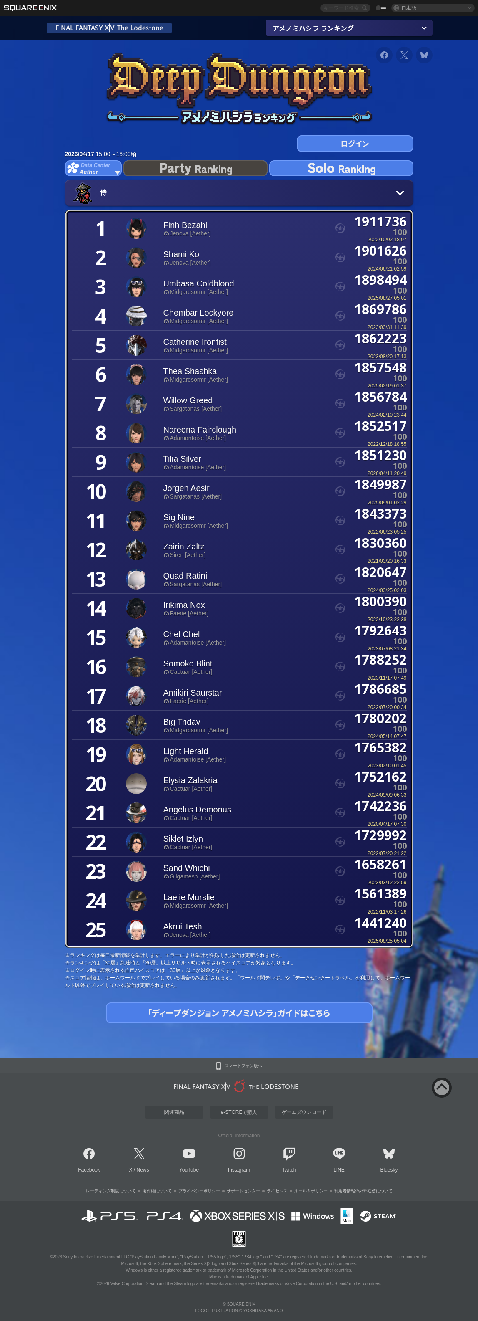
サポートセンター (243, 1191)
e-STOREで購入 (239, 1112)
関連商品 (174, 1112)
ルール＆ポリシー (311, 1191)
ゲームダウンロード (304, 1112)
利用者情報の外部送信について (363, 1191)
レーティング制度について (111, 1191)
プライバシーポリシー (199, 1191)
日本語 (408, 7)
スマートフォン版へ (243, 1066)
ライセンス (277, 1191)
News (143, 1170)
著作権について (157, 1191)
